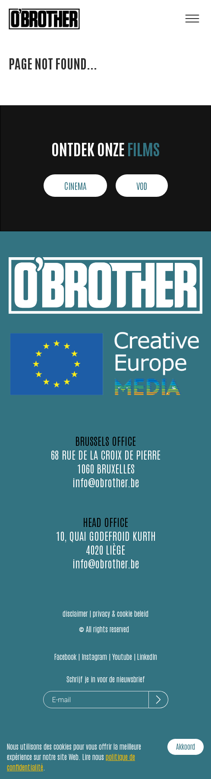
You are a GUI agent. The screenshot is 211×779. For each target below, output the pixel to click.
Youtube (122, 656)
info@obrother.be (105, 482)
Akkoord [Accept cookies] (185, 746)
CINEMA (75, 185)
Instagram (94, 656)
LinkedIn (147, 656)
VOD (141, 185)
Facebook (65, 656)
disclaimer (75, 613)
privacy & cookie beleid (120, 613)
